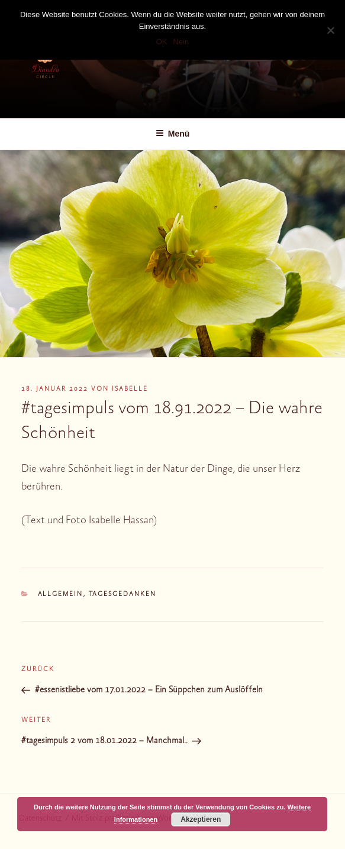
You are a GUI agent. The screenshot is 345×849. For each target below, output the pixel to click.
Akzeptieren (200, 819)
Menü (173, 133)
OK (161, 41)
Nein (181, 41)
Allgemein (60, 594)
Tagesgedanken (123, 594)
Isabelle (130, 389)
